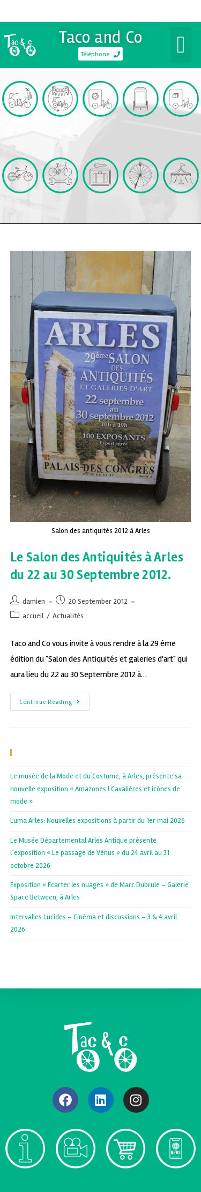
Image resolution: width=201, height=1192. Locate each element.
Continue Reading (54, 699)
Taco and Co (100, 37)
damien (34, 601)
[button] (180, 45)
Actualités (68, 615)
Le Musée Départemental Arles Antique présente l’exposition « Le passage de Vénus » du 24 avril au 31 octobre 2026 (89, 853)
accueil (33, 615)
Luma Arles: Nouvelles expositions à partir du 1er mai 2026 (97, 820)
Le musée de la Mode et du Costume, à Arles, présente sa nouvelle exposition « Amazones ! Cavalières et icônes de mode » (96, 789)
